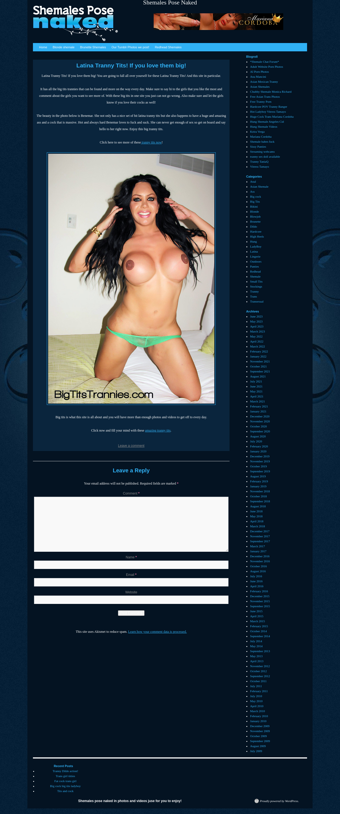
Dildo (253, 226)
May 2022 (256, 336)
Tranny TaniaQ (259, 161)
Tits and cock (65, 791)
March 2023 (257, 331)
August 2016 (258, 571)
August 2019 (258, 476)
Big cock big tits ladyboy (65, 786)
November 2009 (260, 731)
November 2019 (260, 461)
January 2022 (258, 356)
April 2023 (256, 326)
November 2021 (260, 361)
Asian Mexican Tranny (264, 81)
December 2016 (259, 556)
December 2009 (259, 726)
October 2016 (258, 566)
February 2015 (259, 626)
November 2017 (260, 536)
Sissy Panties (258, 146)
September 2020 (260, 431)
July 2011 (256, 686)
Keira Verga (257, 131)
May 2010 (256, 701)
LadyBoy (255, 246)
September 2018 (260, 501)
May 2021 (256, 391)
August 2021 (258, 376)
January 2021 (258, 411)
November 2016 (260, 561)
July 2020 (256, 441)
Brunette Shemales (93, 47)
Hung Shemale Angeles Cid (267, 121)
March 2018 (257, 526)
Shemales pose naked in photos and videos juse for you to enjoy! (129, 801)
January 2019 (258, 486)
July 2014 (256, 641)
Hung (253, 241)
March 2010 (257, 711)
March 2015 (257, 621)
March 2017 (257, 546)
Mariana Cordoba (260, 136)
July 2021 (256, 381)
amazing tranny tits (158, 430)
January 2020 (258, 451)
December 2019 (259, 456)
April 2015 (256, 616)
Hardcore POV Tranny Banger (268, 106)
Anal (253, 181)
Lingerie (255, 256)
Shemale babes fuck (262, 141)
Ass (252, 191)
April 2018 (256, 521)
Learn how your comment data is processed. (157, 632)
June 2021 (256, 386)
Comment (131, 493)
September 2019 (260, 471)
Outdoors (255, 261)
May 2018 (256, 516)
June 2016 (256, 581)
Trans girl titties (65, 776)
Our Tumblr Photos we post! (130, 47)
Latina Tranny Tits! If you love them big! (131, 65)
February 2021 (259, 406)
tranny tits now (151, 142)
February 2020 (259, 446)
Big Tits (255, 201)
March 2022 (257, 346)
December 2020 (259, 416)
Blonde (254, 211)
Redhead (255, 271)
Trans (253, 296)
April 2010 (256, 706)
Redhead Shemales (168, 47)
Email (131, 575)
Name (131, 557)
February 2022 (259, 351)
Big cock (255, 196)
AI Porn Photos (259, 71)
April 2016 (256, 586)
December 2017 (259, 531)
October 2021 (258, 366)
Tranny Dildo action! (65, 771)
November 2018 (260, 491)
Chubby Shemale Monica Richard (270, 91)
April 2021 (256, 396)
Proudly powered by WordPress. (279, 801)
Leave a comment (131, 446)
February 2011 (259, 691)
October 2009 (258, 736)
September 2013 (260, 651)
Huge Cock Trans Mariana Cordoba (271, 116)
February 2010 (259, 716)
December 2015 (259, 596)
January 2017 (258, 551)
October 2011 (258, 681)
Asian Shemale (259, 186)
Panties (254, 266)
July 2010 (256, 696)
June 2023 (256, 316)
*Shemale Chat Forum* (264, 61)
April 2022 (256, 341)
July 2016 (256, 576)
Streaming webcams (262, 151)
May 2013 (256, 656)
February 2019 (259, 481)
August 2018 (258, 506)
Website (131, 592)
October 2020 (258, 426)
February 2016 (259, 591)
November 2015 (260, 601)
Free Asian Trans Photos (265, 96)
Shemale (255, 276)
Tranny (254, 291)
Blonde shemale (63, 47)
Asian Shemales (260, 86)
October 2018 (258, 496)
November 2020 (260, 421)
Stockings (256, 286)
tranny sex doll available (265, 156)
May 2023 (256, 321)
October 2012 (258, 671)
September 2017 (260, 541)
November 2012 (260, 666)
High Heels (257, 236)
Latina (254, 251)
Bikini (254, 206)
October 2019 (258, 466)
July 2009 (256, 751)
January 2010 (258, 721)
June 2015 (256, 611)
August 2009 (258, 746)
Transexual (256, 301)
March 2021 (257, 401)
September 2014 (260, 636)
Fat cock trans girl (65, 781)
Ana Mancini (258, 76)
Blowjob (255, 216)
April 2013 (256, 661)
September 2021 (260, 371)
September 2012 (260, 676)
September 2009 (260, 741)
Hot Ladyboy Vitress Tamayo (268, 111)
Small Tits (256, 281)
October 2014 (258, 631)
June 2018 (256, 511)
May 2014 (256, 646)
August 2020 (258, 436)
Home (43, 47)
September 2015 (260, 606)
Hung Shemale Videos (263, 126)
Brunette (255, 221)
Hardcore (255, 231)
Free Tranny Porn (260, 101)
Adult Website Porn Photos (266, 66)
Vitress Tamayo (259, 166)
